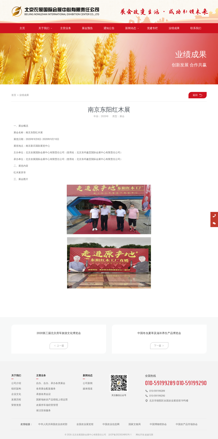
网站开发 (140, 434)
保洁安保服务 (43, 410)
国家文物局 (135, 424)
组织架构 (16, 388)
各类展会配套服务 (46, 388)
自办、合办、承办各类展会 (50, 383)
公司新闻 (87, 383)
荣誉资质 (16, 405)
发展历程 (16, 399)
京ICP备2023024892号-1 (120, 434)
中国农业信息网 (110, 424)
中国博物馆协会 (158, 424)
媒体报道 (87, 388)
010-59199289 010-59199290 (176, 383)
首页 (13, 95)
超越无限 (149, 434)
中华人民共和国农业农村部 (52, 424)
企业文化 (16, 394)
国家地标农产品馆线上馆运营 (52, 399)
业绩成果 (24, 95)
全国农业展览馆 (84, 424)
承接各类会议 (43, 394)
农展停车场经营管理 (47, 405)
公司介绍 (16, 383)
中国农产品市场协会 (187, 424)
